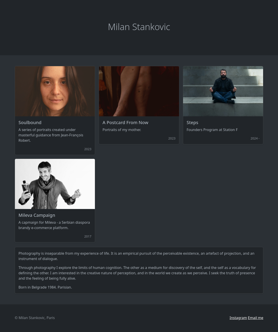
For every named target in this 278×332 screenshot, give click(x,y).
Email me (255, 317)
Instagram (238, 317)
